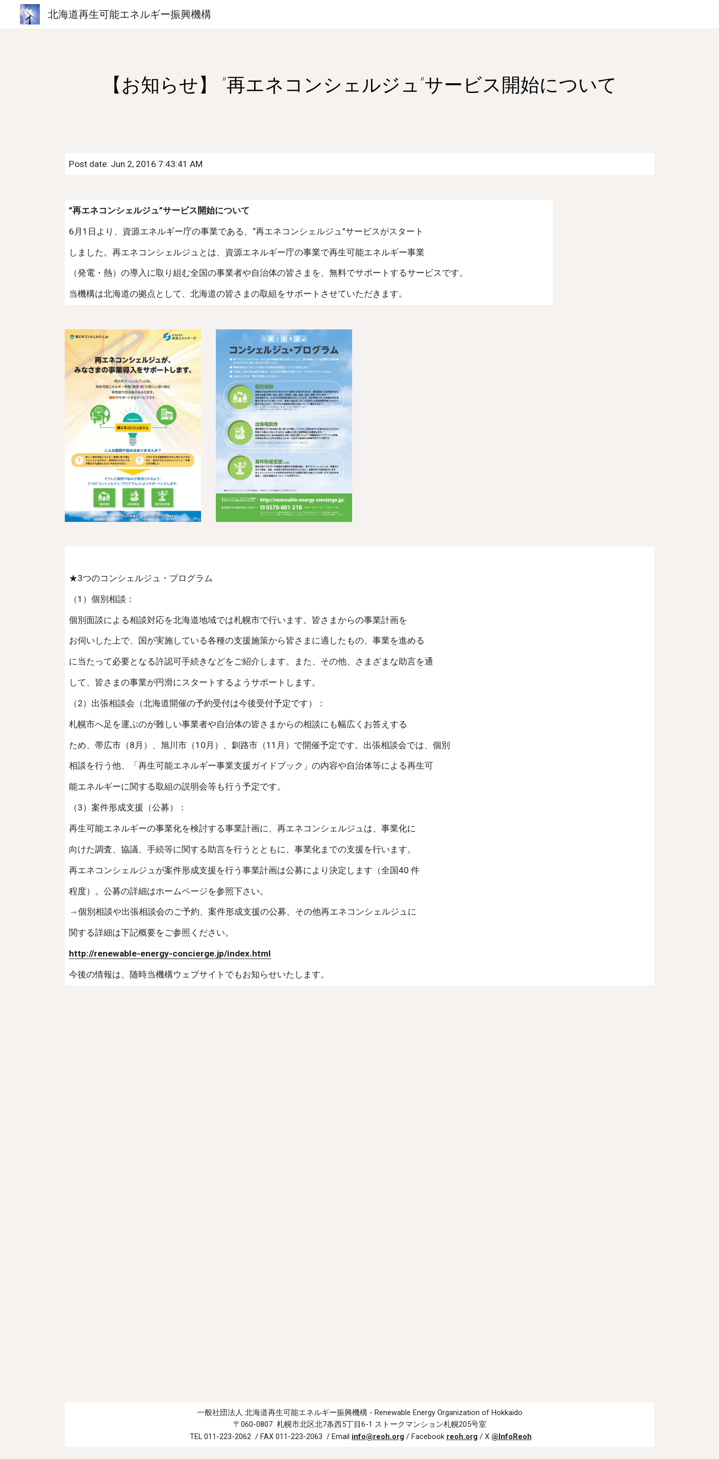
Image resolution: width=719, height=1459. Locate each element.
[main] (359, 84)
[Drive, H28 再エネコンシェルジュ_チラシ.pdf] (359, 1194)
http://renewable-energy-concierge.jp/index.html (170, 953)
